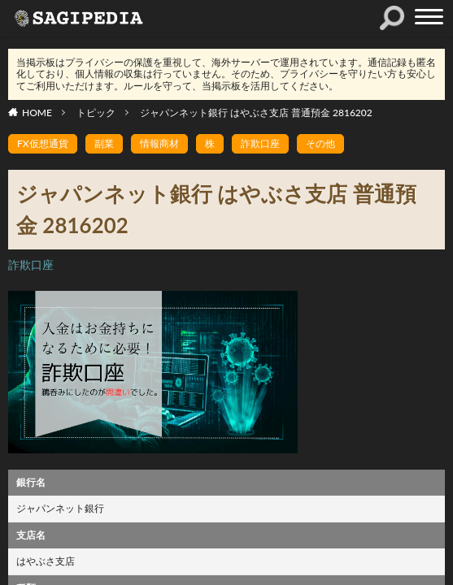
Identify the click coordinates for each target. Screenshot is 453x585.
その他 (320, 143)
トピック (95, 112)
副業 (104, 143)
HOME (37, 112)
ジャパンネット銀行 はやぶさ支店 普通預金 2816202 (256, 112)
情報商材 (159, 143)
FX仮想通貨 (42, 143)
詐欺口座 (260, 143)
